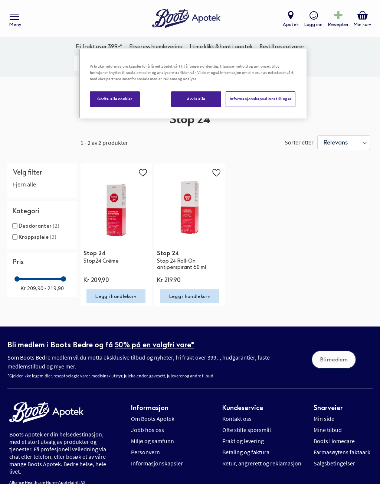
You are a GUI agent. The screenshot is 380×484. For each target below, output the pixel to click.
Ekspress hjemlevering (156, 46)
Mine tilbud (328, 422)
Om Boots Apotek (152, 411)
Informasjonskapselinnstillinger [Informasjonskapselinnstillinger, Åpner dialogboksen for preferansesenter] (261, 98)
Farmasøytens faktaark (342, 444)
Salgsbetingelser (334, 455)
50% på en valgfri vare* (154, 336)
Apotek (291, 24)
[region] (193, 83)
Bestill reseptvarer (281, 46)
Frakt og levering (243, 433)
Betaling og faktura (245, 444)
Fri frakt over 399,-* (99, 46)
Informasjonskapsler (157, 455)
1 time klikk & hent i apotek (221, 46)
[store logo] (186, 19)
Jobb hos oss (147, 422)
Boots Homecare (334, 433)
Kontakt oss (237, 411)
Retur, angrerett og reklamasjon (261, 455)
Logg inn (313, 24)
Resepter (338, 24)
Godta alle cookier (114, 98)
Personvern (145, 444)
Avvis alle (196, 98)
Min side (324, 411)
